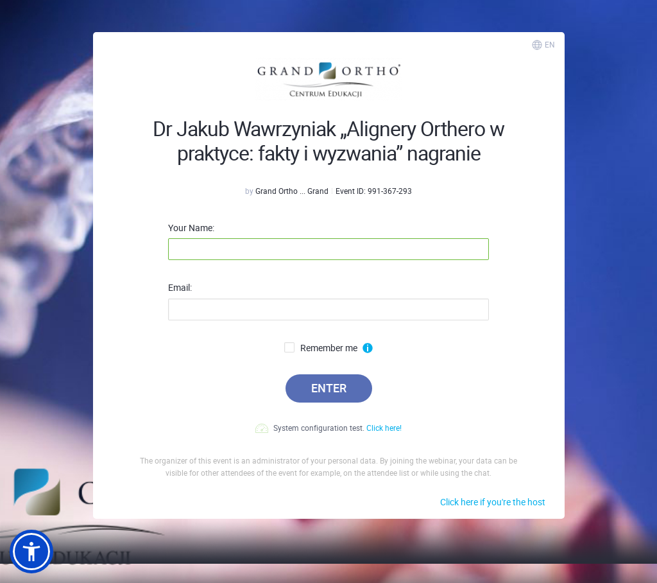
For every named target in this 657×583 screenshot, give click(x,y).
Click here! (384, 427)
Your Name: (191, 228)
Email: (180, 287)
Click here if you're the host (492, 502)
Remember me (320, 348)
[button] (31, 551)
